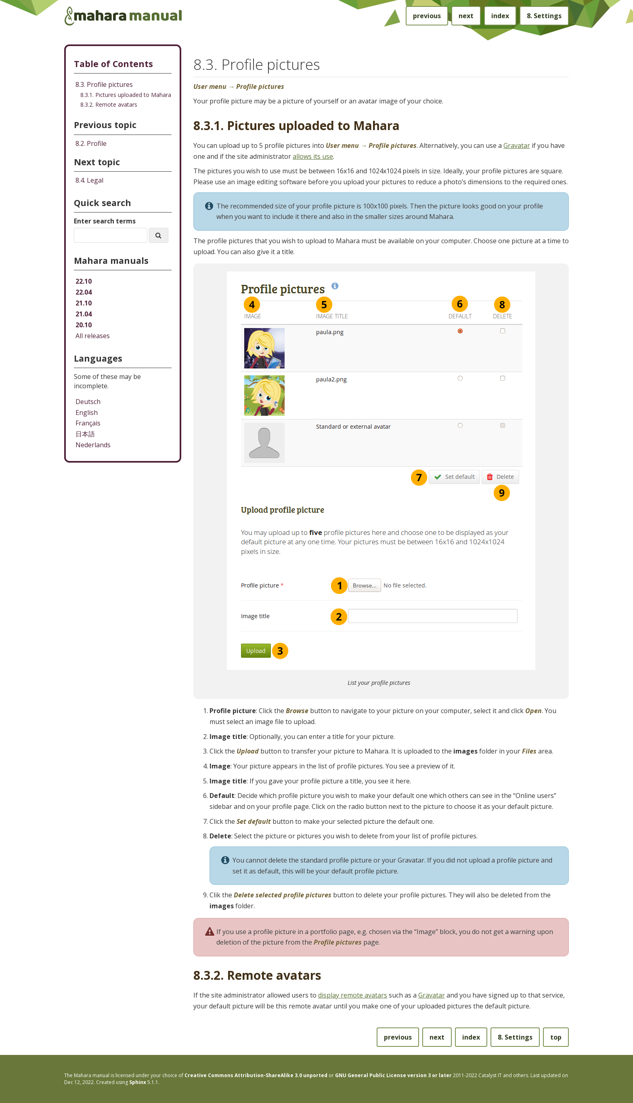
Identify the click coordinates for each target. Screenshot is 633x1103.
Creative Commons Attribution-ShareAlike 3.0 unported (255, 1075)
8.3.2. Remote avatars (108, 104)
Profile (91, 143)
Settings (544, 15)
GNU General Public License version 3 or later (393, 1075)
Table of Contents (113, 63)
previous (427, 15)
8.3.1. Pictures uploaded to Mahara (125, 95)
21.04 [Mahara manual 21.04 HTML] (83, 313)
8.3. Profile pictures (104, 84)
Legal (89, 180)
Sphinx (137, 1082)
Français (88, 423)
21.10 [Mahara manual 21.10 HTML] (83, 303)
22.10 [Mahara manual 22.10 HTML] (83, 281)
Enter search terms (105, 221)
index (500, 15)
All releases (92, 335)
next (466, 15)
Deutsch (88, 401)
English (86, 412)
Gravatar (516, 145)
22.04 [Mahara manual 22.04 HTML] (83, 292)
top (556, 1037)
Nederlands (93, 444)
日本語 (85, 433)
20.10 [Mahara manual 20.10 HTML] (83, 324)
